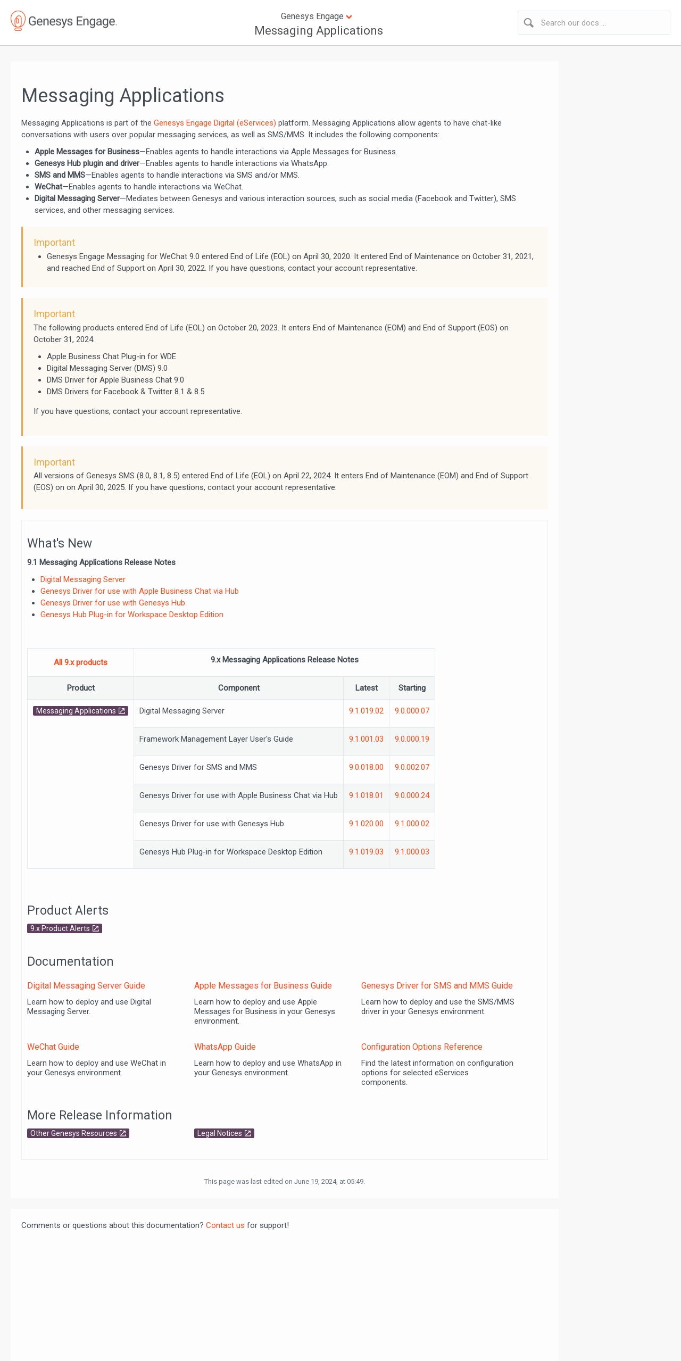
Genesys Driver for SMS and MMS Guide (437, 986)
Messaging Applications (318, 30)
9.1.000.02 (412, 823)
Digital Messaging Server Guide (86, 986)
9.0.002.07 (412, 767)
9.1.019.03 (366, 852)
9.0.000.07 (412, 711)
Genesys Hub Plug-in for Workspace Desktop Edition (131, 614)
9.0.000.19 (412, 739)
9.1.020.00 (366, 823)
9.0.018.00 (366, 767)
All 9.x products (80, 662)
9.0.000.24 (412, 795)
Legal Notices (219, 1133)
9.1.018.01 (366, 795)
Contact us (225, 1225)
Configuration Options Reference (422, 1047)
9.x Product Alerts (60, 928)
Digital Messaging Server (83, 579)
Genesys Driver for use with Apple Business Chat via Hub (139, 591)
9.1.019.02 (366, 711)
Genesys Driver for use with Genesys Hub (112, 603)
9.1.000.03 (412, 852)
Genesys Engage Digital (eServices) (215, 123)
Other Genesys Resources (73, 1133)
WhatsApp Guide (225, 1047)
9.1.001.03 (366, 739)
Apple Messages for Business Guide (263, 986)
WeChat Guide (53, 1047)
